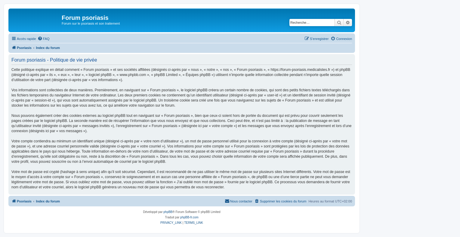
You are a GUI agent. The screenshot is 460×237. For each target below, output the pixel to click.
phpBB (167, 212)
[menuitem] (44, 38)
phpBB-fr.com (189, 217)
